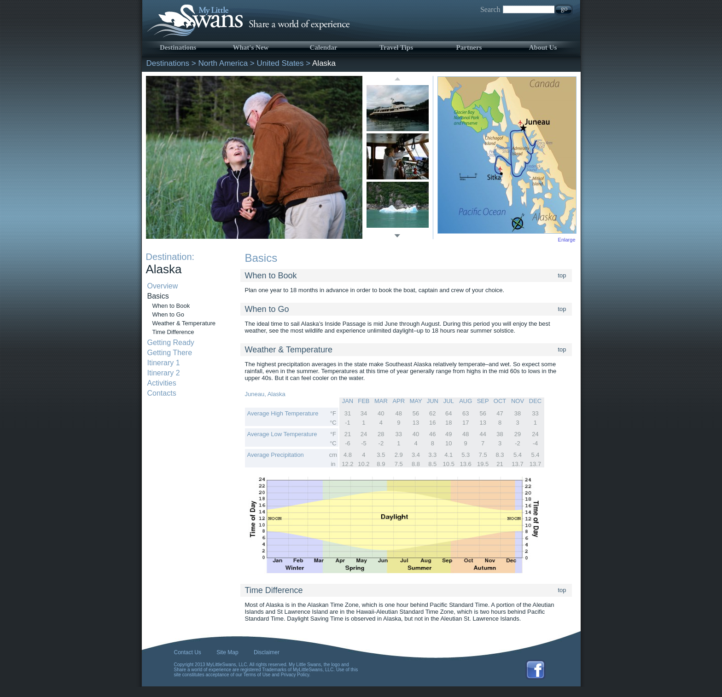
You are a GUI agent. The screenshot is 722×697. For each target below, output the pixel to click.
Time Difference (173, 331)
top (562, 275)
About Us (543, 47)
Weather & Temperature (184, 323)
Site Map (227, 652)
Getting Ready (170, 342)
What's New (251, 47)
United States (280, 63)
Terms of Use (257, 674)
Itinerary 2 (163, 373)
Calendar (324, 47)
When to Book (171, 305)
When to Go (168, 314)
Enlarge (567, 239)
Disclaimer (266, 652)
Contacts (161, 393)
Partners (469, 47)
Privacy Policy (295, 674)
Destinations (178, 47)
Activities (161, 383)
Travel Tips (396, 47)
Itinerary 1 (163, 363)
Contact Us (187, 652)
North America (223, 63)
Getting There (169, 353)
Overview (162, 286)
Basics (158, 296)
